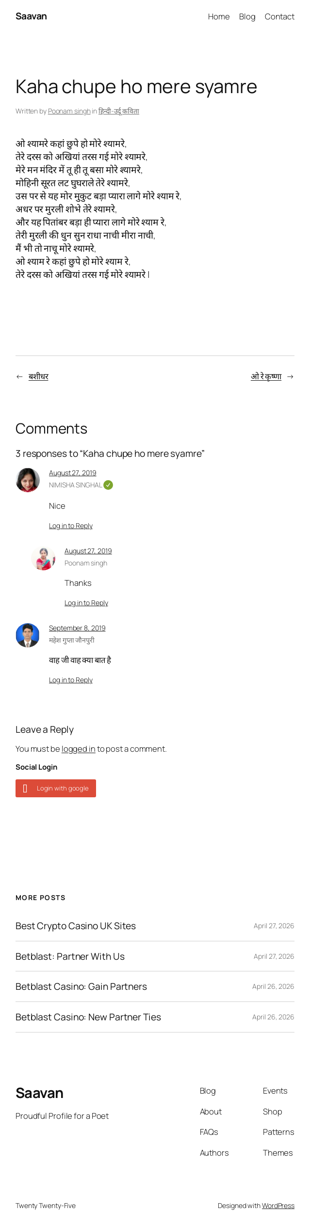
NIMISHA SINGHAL (81, 484)
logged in (79, 748)
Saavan (31, 15)
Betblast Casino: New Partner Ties (88, 1017)
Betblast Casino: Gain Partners (81, 986)
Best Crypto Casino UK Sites (76, 925)
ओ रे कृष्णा (266, 376)
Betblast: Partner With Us (70, 956)
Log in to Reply (71, 525)
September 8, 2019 (77, 627)
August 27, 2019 (73, 472)
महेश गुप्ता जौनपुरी (72, 640)
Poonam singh (69, 110)
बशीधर (39, 376)
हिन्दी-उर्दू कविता (118, 110)
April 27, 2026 (274, 925)
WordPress (278, 1205)
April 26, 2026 (273, 986)
